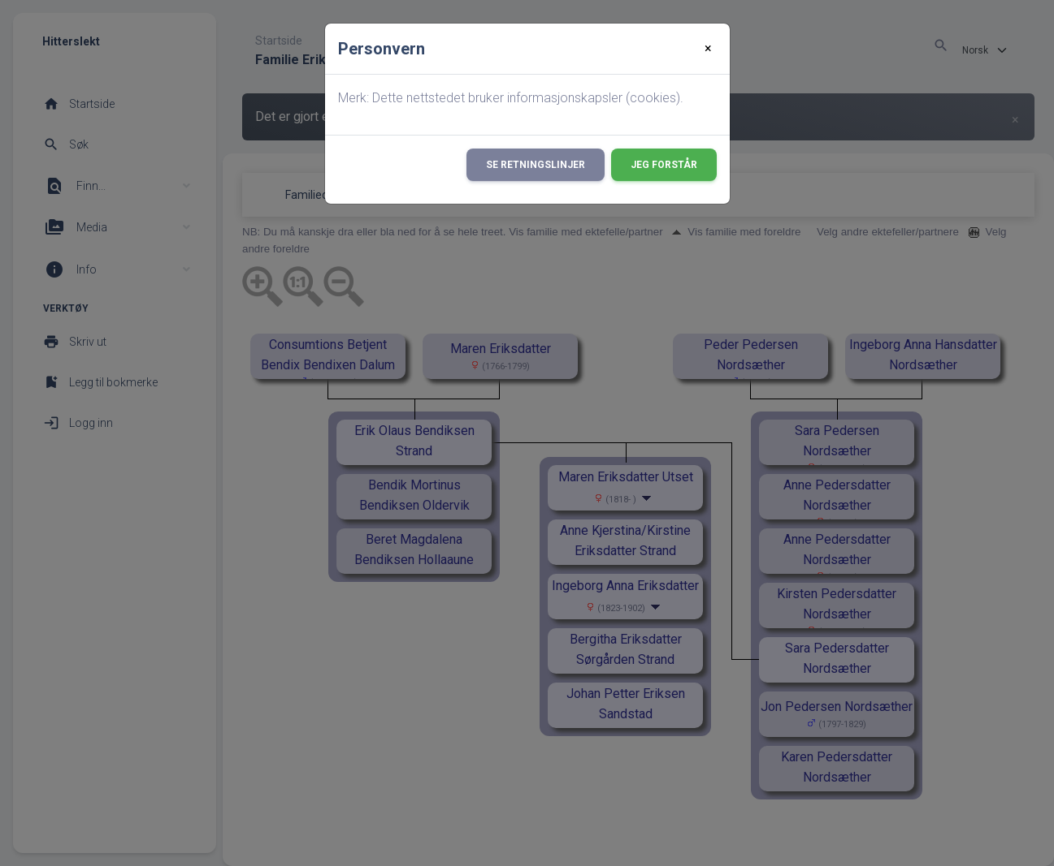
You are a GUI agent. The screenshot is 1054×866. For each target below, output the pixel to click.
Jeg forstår (664, 164)
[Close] (708, 48)
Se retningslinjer (535, 164)
